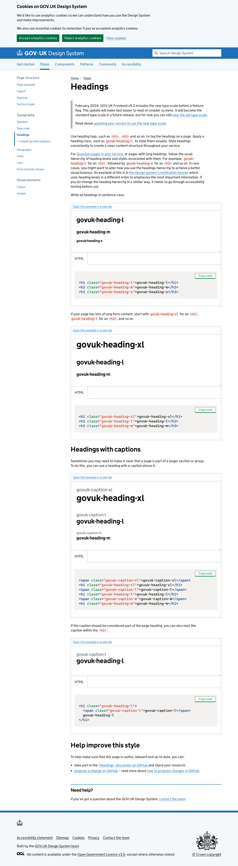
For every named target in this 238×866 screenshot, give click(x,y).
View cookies (116, 38)
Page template (26, 84)
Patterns (86, 64)
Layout (21, 91)
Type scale (23, 128)
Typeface (22, 122)
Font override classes (30, 169)
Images (21, 193)
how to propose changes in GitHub (173, 771)
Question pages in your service (100, 154)
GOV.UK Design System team (57, 846)
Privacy (93, 838)
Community (107, 64)
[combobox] (186, 53)
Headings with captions (35, 141)
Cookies (78, 838)
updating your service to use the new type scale (130, 123)
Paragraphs (24, 149)
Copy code (205, 275)
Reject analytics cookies (82, 38)
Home (74, 78)
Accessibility (131, 64)
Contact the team (116, 838)
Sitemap (62, 838)
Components (65, 64)
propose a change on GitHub (96, 771)
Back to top (26, 799)
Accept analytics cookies (38, 38)
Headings (23, 135)
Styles (87, 78)
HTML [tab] (79, 258)
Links (20, 156)
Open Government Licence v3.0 (101, 854)
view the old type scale (189, 115)
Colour (21, 187)
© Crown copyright (206, 854)
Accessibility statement (35, 838)
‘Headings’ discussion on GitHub (123, 765)
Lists (20, 162)
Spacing (22, 97)
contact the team (172, 799)
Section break (26, 104)
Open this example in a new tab (92, 206)
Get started (25, 64)
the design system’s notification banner (159, 172)
